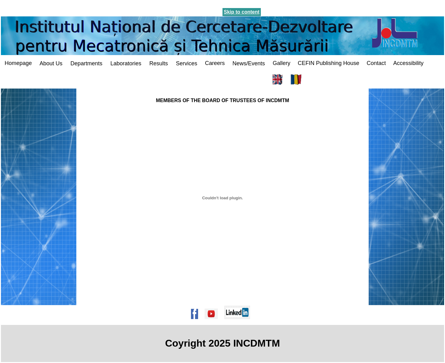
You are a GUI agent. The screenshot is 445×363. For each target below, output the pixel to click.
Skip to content (242, 12)
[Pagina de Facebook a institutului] (196, 322)
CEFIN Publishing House (328, 63)
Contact (376, 63)
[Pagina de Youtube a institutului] (213, 322)
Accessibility (408, 63)
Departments (86, 63)
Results (158, 63)
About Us (51, 63)
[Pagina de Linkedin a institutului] (239, 322)
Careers (215, 63)
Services (186, 63)
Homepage (18, 63)
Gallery (281, 63)
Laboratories (125, 63)
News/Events (248, 63)
